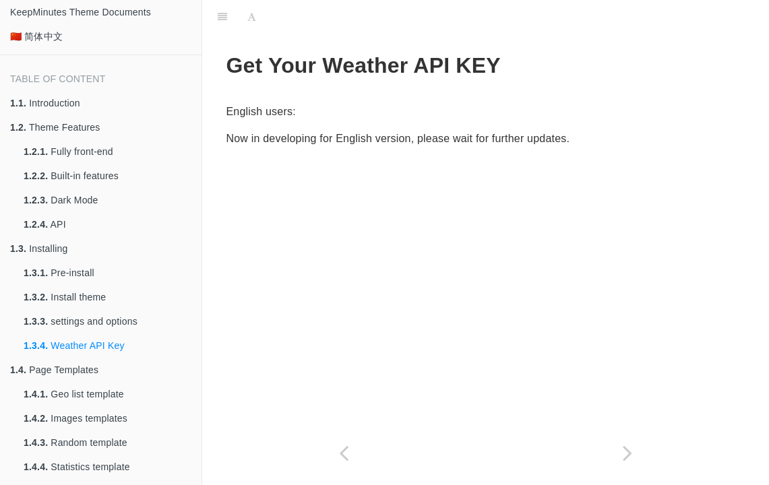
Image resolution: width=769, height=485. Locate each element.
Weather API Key (74, 345)
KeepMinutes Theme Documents (80, 12)
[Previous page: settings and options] (344, 453)
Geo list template (74, 394)
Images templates (75, 418)
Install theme (65, 297)
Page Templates (54, 369)
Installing (39, 248)
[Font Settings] (251, 17)
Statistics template (77, 466)
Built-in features (71, 175)
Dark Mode (61, 200)
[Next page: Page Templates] (628, 453)
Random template (75, 442)
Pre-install (59, 272)
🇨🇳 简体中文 (36, 36)
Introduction (45, 103)
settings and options (80, 321)
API (45, 224)
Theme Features (55, 127)
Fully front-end (68, 151)
